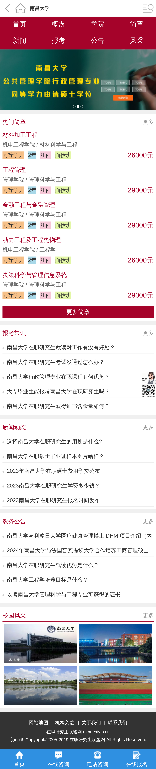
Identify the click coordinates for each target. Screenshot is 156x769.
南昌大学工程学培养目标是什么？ (47, 580)
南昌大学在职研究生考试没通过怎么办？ (55, 362)
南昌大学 (39, 8)
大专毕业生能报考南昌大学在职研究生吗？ (58, 391)
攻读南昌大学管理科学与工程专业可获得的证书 (64, 594)
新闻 (19, 40)
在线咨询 (58, 759)
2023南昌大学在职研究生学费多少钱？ (53, 486)
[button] (74, 106)
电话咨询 (97, 759)
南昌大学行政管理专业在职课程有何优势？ (58, 377)
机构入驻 (65, 722)
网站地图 (38, 722)
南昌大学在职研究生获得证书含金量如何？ (58, 406)
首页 (19, 24)
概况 (58, 24)
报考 (58, 40)
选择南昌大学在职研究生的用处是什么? (54, 442)
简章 (136, 24)
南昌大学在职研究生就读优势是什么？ (53, 565)
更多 (148, 122)
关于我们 (91, 722)
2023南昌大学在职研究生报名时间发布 (53, 500)
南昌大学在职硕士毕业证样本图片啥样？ (55, 456)
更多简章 (78, 312)
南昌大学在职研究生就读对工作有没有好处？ (61, 347)
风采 (136, 40)
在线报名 (136, 759)
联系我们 (117, 722)
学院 (97, 24)
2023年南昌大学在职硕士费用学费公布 (53, 471)
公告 (97, 40)
